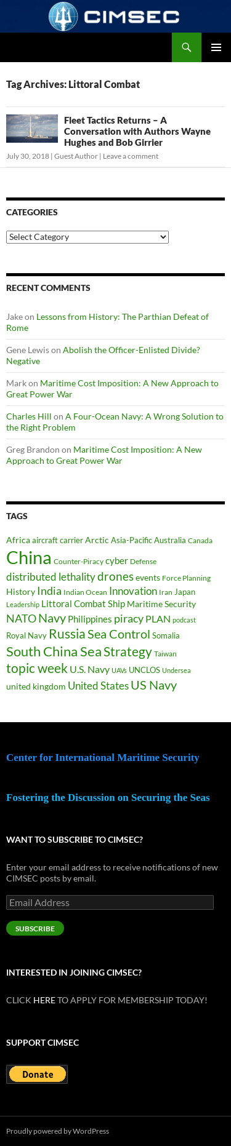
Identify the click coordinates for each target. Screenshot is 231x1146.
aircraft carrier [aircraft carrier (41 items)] (57, 540)
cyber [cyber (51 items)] (116, 560)
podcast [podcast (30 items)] (184, 620)
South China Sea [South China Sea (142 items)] (54, 651)
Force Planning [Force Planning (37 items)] (186, 578)
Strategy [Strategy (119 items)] (127, 651)
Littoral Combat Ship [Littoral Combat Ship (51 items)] (83, 604)
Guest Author (76, 156)
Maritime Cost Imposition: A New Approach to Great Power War (104, 455)
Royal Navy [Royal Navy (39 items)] (26, 635)
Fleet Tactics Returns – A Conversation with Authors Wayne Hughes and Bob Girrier (137, 131)
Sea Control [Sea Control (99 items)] (118, 634)
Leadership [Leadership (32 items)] (22, 604)
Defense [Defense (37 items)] (143, 561)
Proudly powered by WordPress (57, 1131)
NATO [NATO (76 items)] (21, 618)
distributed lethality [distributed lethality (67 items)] (50, 577)
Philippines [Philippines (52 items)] (90, 619)
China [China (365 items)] (29, 557)
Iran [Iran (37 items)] (165, 592)
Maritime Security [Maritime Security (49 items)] (161, 604)
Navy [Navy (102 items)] (52, 618)
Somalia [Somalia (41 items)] (166, 635)
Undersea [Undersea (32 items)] (176, 670)
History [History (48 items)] (20, 591)
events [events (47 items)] (148, 577)
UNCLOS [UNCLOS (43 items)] (144, 670)
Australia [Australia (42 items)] (170, 540)
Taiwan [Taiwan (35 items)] (165, 653)
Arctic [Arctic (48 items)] (97, 540)
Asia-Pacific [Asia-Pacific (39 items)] (131, 540)
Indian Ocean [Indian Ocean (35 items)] (85, 592)
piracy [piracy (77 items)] (129, 618)
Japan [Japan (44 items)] (184, 592)
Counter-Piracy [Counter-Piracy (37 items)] (78, 561)
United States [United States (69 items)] (98, 685)
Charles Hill (29, 416)
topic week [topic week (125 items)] (37, 668)
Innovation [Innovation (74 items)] (133, 590)
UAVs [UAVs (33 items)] (119, 670)
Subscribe (35, 928)
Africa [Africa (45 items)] (18, 540)
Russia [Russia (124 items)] (67, 634)
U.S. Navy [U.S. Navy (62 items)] (90, 669)
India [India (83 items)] (49, 590)
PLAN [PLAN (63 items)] (158, 618)
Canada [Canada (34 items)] (200, 540)
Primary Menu (216, 47)
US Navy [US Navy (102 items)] (154, 685)
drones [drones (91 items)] (115, 576)
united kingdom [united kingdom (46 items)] (36, 686)
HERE (44, 1000)
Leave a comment (130, 156)
